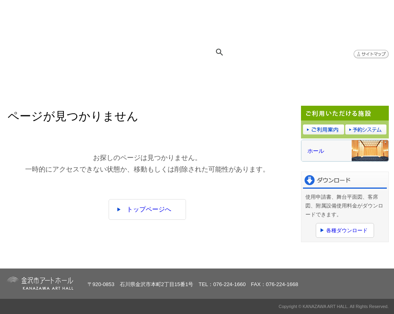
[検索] (240, 52)
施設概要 (165, 72)
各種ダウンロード (347, 230)
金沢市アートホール (71, 24)
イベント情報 (101, 72)
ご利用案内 (229, 72)
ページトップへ (364, 257)
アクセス (357, 72)
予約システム (293, 72)
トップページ (37, 72)
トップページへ (149, 209)
